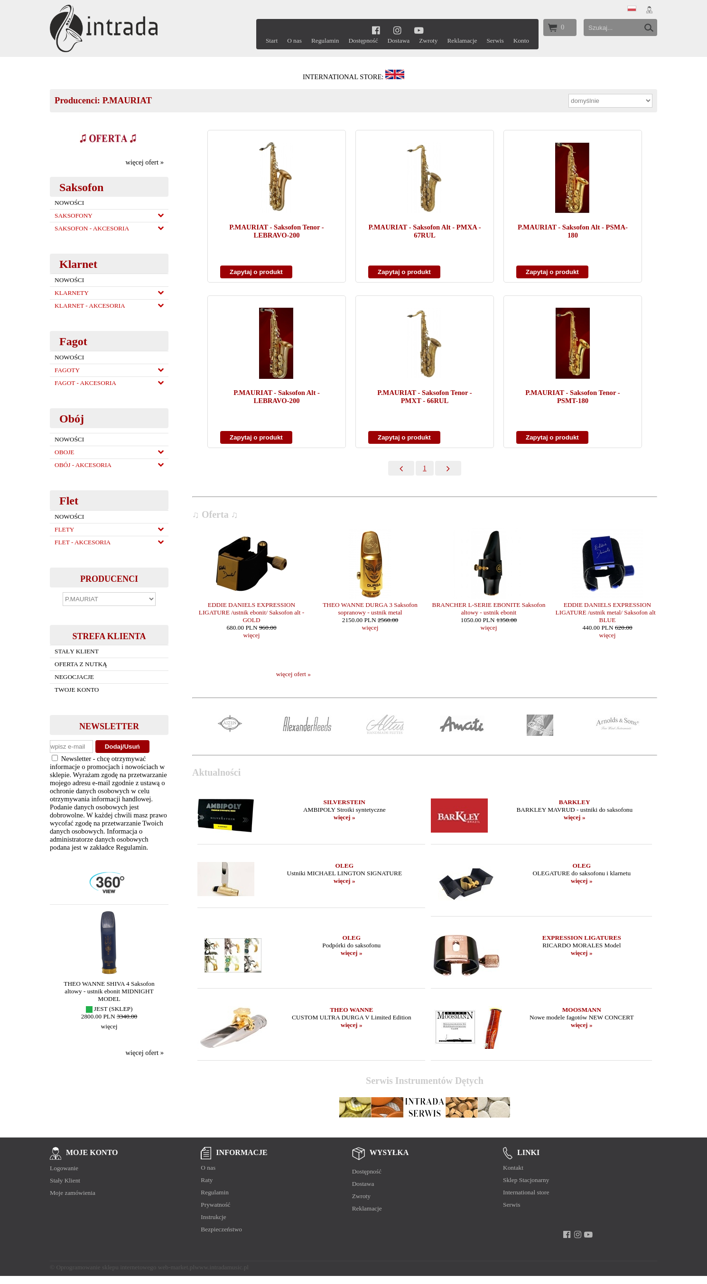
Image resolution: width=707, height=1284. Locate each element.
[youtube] (418, 30)
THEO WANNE (351, 1009)
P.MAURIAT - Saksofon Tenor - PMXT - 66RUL (424, 396)
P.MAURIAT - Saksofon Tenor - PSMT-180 (572, 396)
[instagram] (397, 30)
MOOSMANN (581, 1009)
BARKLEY (574, 802)
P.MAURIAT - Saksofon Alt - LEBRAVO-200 (276, 396)
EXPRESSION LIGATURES (581, 937)
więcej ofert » (144, 162)
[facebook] (376, 30)
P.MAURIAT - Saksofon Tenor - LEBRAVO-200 (276, 231)
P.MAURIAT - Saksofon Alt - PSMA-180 (573, 231)
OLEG (344, 865)
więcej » (344, 817)
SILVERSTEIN (344, 802)
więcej (109, 1026)
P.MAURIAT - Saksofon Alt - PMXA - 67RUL (424, 231)
